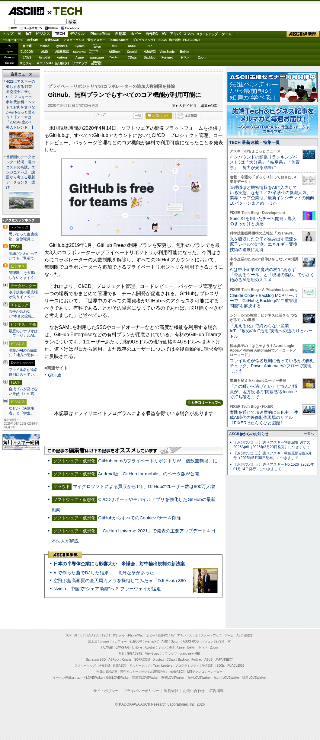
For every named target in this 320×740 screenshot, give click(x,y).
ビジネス (43, 34)
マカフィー (27, 63)
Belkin (184, 51)
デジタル (77, 34)
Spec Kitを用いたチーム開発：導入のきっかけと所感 (263, 221)
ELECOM (27, 51)
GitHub (54, 375)
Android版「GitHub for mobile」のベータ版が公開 (148, 473)
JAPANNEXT (62, 63)
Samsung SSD (96, 659)
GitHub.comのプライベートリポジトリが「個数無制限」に (157, 460)
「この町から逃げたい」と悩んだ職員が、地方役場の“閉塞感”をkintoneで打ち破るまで (263, 391)
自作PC (152, 34)
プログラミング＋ (187, 665)
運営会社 (171, 691)
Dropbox (115, 57)
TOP (69, 635)
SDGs (162, 40)
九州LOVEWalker (199, 677)
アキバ (175, 34)
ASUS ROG (62, 51)
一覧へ (309, 433)
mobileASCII (176, 671)
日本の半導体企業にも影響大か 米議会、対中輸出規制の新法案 (119, 563)
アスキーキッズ (12, 40)
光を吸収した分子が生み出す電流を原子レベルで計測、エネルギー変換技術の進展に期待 (263, 244)
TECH (65, 10)
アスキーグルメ (74, 40)
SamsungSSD (93, 51)
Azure (79, 57)
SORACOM (142, 659)
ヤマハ (184, 57)
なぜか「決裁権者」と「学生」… (23, 410)
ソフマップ (79, 63)
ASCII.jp (26, 11)
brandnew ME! (97, 63)
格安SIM (33, 40)
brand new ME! (190, 653)
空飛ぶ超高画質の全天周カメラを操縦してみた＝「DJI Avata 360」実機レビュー (135, 580)
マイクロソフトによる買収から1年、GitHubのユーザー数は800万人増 (144, 486)
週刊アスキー (96, 40)
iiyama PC (152, 641)
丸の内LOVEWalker (226, 677)
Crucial (132, 51)
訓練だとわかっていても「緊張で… (23, 255)
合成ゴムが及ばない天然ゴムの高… (23, 391)
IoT (28, 34)
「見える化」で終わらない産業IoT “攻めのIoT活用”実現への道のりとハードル (271, 331)
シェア (101, 114)
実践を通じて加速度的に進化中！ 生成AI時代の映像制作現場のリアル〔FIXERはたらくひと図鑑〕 (264, 417)
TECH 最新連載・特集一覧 (254, 142)
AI (19, 34)
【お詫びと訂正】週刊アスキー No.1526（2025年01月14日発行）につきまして (273, 466)
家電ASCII (52, 40)
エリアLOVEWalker (90, 677)
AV (164, 34)
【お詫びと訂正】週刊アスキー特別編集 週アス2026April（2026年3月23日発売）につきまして (271, 444)
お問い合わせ (194, 691)
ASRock (114, 51)
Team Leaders (162, 665)
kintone (62, 57)
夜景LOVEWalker (172, 677)
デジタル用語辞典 (153, 671)
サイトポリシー (106, 691)
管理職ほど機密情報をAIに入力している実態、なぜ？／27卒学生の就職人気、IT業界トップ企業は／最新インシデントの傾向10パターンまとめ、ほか (272, 195)
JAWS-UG (123, 647)
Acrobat (44, 57)
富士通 (27, 46)
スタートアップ (206, 34)
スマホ (188, 34)
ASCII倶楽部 (303, 34)
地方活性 (175, 40)
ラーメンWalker (63, 677)
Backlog (149, 57)
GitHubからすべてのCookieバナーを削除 (139, 517)
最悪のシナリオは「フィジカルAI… (23, 333)
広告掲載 (216, 691)
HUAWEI (150, 51)
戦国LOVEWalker (254, 677)
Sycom (80, 46)
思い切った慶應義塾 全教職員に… (23, 236)
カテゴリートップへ (204, 403)
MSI (114, 46)
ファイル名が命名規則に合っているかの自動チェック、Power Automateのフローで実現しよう (272, 366)
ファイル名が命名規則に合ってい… (23, 372)
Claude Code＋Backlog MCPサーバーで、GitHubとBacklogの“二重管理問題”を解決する (263, 300)
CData (132, 57)
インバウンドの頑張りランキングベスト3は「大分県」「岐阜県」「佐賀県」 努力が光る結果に (265, 162)
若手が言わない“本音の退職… (22, 313)
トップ (7, 34)
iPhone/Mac (100, 34)
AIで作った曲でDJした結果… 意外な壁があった (103, 572)
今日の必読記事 (106, 671)
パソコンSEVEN (97, 45)
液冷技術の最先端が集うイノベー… (23, 294)
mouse (44, 46)
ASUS (132, 46)
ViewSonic (167, 51)
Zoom (202, 57)
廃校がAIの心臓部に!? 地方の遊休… (23, 352)
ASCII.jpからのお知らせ (248, 434)
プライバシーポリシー (141, 691)
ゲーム (227, 34)
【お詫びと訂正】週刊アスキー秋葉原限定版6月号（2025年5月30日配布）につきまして (272, 455)
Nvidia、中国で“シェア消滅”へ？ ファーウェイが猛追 (107, 588)
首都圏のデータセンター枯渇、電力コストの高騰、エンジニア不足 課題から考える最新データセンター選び (20, 172)
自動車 (120, 34)
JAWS (27, 57)
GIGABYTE (79, 51)
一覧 (138, 115)
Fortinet (167, 57)
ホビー (135, 34)
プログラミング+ (144, 40)
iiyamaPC (62, 46)
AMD (44, 51)
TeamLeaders (119, 40)
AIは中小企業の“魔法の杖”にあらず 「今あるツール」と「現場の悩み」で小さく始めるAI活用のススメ (272, 274)
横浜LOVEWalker (117, 677)
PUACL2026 (191, 40)
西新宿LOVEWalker (145, 677)
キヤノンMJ (45, 63)
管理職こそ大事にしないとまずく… (23, 275)
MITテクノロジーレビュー (204, 671)
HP (150, 46)
